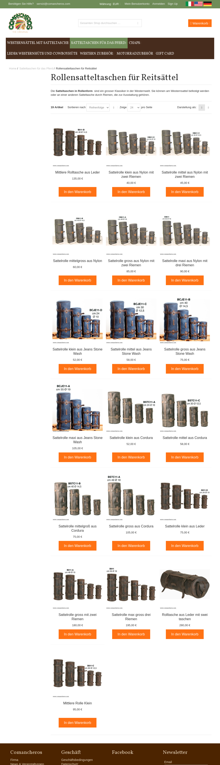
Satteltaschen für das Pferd (36, 68)
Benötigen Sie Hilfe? (21, 3)
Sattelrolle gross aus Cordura (131, 526)
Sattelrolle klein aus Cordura (131, 438)
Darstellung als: (187, 107)
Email (168, 762)
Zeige (123, 107)
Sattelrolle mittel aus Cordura (185, 438)
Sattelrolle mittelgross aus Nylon (77, 261)
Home (13, 68)
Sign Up (173, 3)
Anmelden (158, 3)
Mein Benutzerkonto (137, 3)
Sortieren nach (76, 107)
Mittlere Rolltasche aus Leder (77, 172)
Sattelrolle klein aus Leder (185, 526)
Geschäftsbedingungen (77, 760)
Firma (14, 760)
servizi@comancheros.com (53, 3)
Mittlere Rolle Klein (77, 703)
